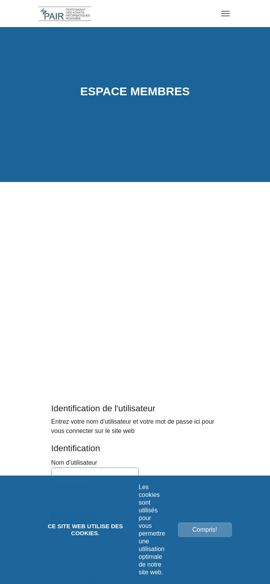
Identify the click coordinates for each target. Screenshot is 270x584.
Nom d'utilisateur (95, 470)
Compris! (204, 529)
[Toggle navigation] (225, 13)
